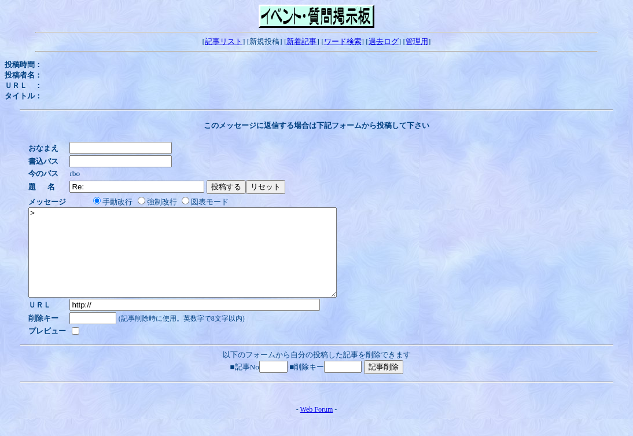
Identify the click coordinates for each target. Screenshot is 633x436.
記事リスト (223, 41)
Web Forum (316, 427)
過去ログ (384, 41)
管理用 (417, 41)
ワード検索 (343, 41)
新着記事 (301, 41)
